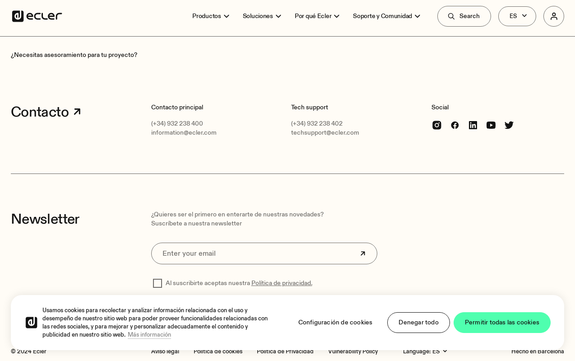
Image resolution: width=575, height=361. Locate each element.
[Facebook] (455, 125)
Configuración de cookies (335, 322)
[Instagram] (436, 125)
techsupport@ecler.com (325, 132)
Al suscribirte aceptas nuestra (239, 283)
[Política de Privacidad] (285, 351)
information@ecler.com (184, 132)
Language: (417, 351)
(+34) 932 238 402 (317, 123)
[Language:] (441, 351)
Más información (149, 334)
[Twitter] (509, 125)
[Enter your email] (264, 253)
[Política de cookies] (218, 351)
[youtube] (491, 125)
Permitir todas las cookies (502, 322)
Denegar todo (418, 322)
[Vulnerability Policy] (353, 351)
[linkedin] (473, 125)
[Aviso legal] (165, 351)
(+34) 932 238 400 (177, 123)
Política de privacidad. (281, 283)
